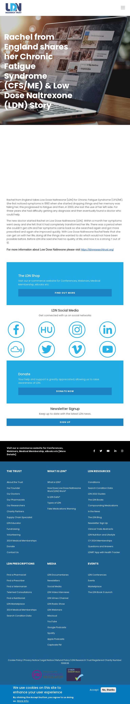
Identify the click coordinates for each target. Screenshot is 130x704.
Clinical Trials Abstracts (100, 529)
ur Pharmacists (16, 499)
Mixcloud (52, 615)
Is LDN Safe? (53, 497)
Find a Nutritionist (16, 598)
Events (91, 580)
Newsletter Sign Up (98, 523)
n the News (94, 511)
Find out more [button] (65, 292)
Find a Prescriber (16, 580)
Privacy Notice (31, 660)
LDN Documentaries (58, 574)
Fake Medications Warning (61, 508)
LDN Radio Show (56, 603)
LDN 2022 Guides (96, 493)
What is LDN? (54, 482)
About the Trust (15, 482)
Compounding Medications (103, 505)
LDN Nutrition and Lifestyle (101, 534)
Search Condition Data (100, 488)
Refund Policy (62, 660)
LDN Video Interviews (58, 592)
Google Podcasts (56, 627)
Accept (94, 689)
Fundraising (13, 529)
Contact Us (13, 552)
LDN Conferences (97, 574)
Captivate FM (54, 644)
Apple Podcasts (55, 639)
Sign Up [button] (65, 422)
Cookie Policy (15, 660)
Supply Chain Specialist (19, 517)
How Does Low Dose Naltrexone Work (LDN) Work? (64, 490)
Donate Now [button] (65, 391)
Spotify (51, 633)
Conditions (94, 482)
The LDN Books (95, 499)
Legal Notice (47, 660)
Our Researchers (16, 505)
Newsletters (53, 580)
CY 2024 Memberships (100, 540)
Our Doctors (13, 493)
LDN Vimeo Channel (57, 598)
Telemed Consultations (19, 592)
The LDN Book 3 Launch (100, 592)
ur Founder (14, 488)
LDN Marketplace (16, 603)
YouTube (52, 621)
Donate (11, 546)
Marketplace (95, 586)
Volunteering (13, 534)
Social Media (54, 586)
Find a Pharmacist (16, 574)
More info (23, 701)
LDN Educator (14, 523)
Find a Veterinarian (17, 586)
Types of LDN (54, 502)
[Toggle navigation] (122, 7)
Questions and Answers (100, 546)
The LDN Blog (95, 517)
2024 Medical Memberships (22, 540)
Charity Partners (15, 511)
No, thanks (108, 689)
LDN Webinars (54, 609)
